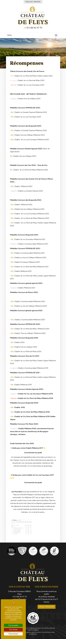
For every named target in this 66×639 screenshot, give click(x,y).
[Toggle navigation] (56, 35)
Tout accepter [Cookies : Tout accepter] (13, 625)
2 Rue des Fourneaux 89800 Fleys (19, 592)
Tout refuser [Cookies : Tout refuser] (13, 630)
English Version (33, 2)
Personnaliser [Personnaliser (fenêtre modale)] (13, 634)
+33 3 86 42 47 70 (33, 28)
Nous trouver (46, 607)
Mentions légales (33, 630)
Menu (9, 35)
